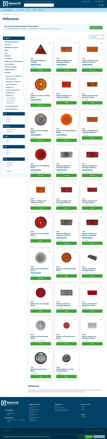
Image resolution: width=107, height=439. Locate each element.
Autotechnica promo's (33, 411)
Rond (15, 167)
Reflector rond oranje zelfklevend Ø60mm (66, 131)
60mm (15, 140)
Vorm (14, 159)
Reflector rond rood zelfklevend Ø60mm (39, 166)
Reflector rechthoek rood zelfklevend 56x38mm (63, 96)
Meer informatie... (47, 436)
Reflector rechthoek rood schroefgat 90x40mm (89, 201)
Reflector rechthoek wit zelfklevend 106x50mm (63, 234)
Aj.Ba (15, 117)
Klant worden (57, 406)
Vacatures (84, 1)
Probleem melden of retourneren (61, 409)
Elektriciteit (31, 407)
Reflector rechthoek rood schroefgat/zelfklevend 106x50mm (63, 202)
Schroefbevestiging (15, 130)
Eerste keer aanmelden (59, 407)
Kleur (14, 146)
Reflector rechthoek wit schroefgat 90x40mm (89, 269)
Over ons (82, 406)
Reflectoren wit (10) (10, 103)
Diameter (14, 136)
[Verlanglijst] (98, 4)
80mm (15, 142)
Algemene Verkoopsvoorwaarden (61, 411)
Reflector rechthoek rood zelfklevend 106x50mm (89, 234)
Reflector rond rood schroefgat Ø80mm (39, 304)
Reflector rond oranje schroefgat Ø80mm (66, 269)
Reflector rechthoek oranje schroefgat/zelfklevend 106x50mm (90, 131)
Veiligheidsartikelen (33, 414)
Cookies (87, 430)
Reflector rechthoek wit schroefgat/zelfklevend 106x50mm (63, 304)
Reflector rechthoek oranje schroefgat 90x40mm (90, 96)
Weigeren (81, 436)
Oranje (15, 150)
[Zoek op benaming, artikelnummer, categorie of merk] (37, 5)
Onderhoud (31, 415)
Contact (82, 407)
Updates (88, 1)
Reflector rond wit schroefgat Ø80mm (39, 337)
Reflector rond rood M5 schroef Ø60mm (65, 337)
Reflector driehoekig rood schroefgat (38, 61)
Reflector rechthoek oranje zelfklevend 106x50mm (90, 61)
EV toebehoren (32, 419)
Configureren (89, 436)
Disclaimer (93, 430)
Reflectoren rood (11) (11, 101)
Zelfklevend (15, 132)
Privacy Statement (99, 430)
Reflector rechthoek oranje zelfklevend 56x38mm (38, 201)
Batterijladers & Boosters (34, 409)
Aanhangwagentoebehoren (34, 417)
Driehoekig (15, 163)
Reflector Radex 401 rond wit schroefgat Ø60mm (65, 370)
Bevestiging (14, 126)
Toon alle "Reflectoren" (11, 98)
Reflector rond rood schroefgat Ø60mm (39, 234)
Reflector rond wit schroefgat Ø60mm (39, 131)
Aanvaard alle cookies (99, 436)
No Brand (15, 119)
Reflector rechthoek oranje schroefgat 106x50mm (64, 61)
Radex (15, 122)
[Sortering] (96, 37)
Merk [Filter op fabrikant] (14, 113)
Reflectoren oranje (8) (11, 100)
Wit (15, 154)
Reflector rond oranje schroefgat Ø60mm (40, 96)
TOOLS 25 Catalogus (33, 406)
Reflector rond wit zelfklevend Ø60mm (39, 269)
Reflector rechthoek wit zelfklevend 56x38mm (89, 337)
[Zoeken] (52, 5)
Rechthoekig (15, 165)
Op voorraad (9, 171)
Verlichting (31, 412)
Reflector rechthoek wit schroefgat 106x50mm (63, 166)
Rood (15, 152)
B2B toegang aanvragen (96, 27)
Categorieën (13, 38)
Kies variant (40, 70)
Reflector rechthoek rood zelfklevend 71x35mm (89, 304)
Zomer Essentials (32, 420)
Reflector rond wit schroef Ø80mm (38, 370)
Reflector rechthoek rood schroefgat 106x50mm (89, 166)
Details (66, 102)
